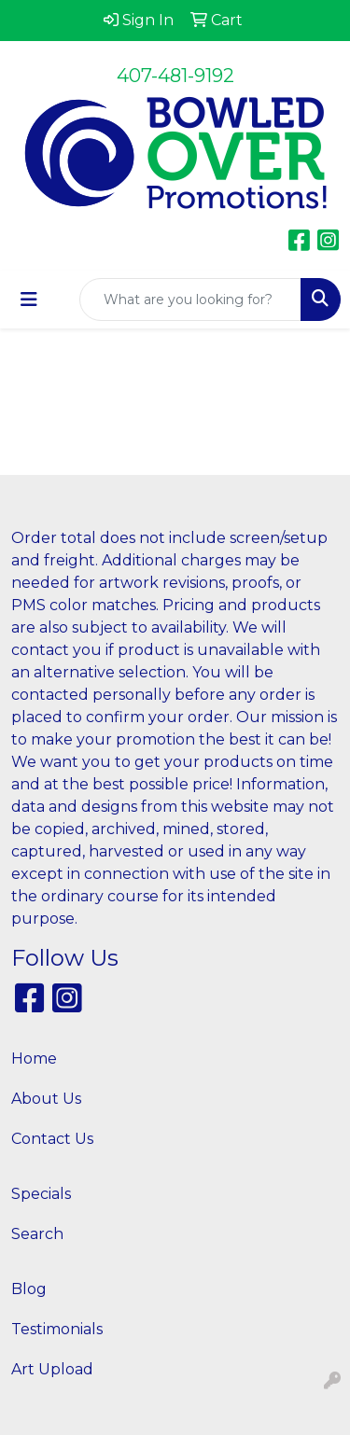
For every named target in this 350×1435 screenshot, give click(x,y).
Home (34, 1058)
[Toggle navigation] (29, 299)
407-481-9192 (175, 75)
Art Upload (52, 1369)
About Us (46, 1099)
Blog (29, 1289)
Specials (41, 1194)
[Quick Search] (190, 299)
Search (37, 1234)
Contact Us (52, 1139)
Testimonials (57, 1329)
